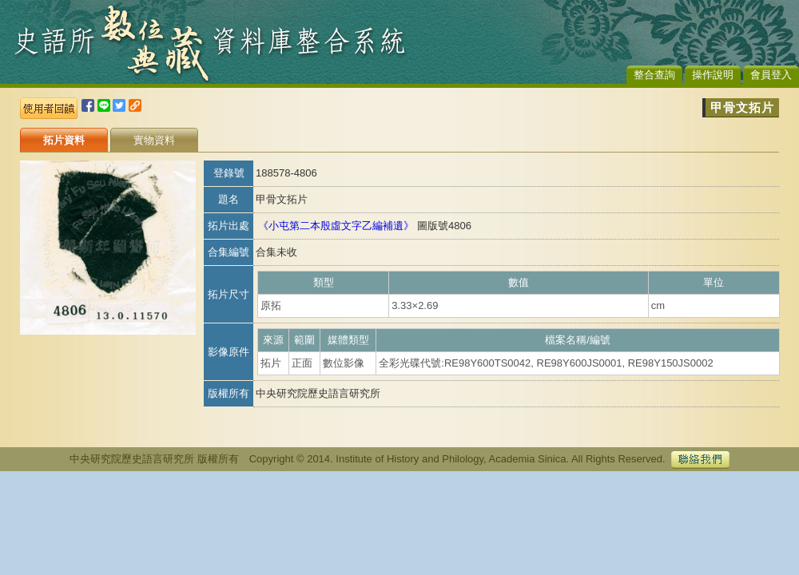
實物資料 (154, 140)
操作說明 (712, 75)
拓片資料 (64, 140)
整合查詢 (654, 75)
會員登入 (771, 75)
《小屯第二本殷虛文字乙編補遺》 (336, 226)
